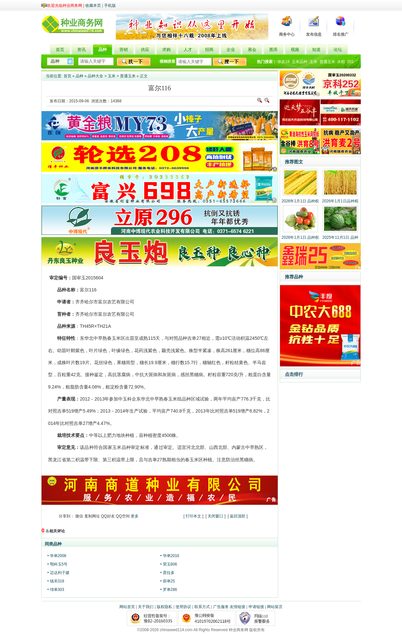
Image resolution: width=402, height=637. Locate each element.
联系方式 (202, 607)
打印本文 (193, 516)
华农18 (283, 61)
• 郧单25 (167, 581)
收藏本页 (93, 5)
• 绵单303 (55, 589)
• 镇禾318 (55, 581)
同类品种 (53, 543)
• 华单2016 (169, 556)
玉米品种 (299, 61)
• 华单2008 (56, 556)
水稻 (341, 61)
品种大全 (95, 76)
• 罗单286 (168, 589)
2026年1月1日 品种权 (300, 201)
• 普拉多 (167, 572)
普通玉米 (327, 61)
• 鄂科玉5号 (57, 564)
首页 (67, 76)
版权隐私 (164, 607)
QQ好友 (108, 516)
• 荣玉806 (168, 564)
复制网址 (92, 516)
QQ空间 (123, 516)
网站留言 (275, 607)
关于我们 (145, 607)
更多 (135, 516)
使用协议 (183, 607)
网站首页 (127, 607)
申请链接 (256, 607)
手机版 (110, 5)
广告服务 (221, 607)
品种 (79, 76)
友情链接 (237, 607)
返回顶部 (237, 516)
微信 (79, 516)
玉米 (313, 61)
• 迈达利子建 (58, 572)
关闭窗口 (215, 516)
